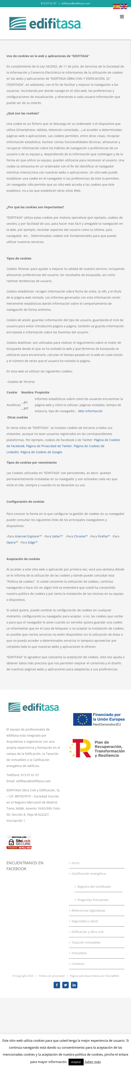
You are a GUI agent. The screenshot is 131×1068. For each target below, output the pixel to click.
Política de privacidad (51, 976)
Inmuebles (79, 953)
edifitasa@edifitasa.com (75, 3)
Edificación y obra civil (88, 932)
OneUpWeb (112, 976)
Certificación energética (89, 873)
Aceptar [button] (76, 1062)
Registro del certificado (94, 886)
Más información (90, 411)
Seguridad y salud (85, 921)
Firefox (103, 536)
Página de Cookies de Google (41, 452)
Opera (11, 542)
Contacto (78, 964)
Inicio (75, 863)
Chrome (79, 536)
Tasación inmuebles (86, 942)
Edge (31, 542)
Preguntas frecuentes (93, 900)
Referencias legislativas (88, 910)
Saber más (93, 1062)
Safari (56, 536)
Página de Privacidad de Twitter (49, 446)
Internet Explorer (27, 536)
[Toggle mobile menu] (122, 16)
